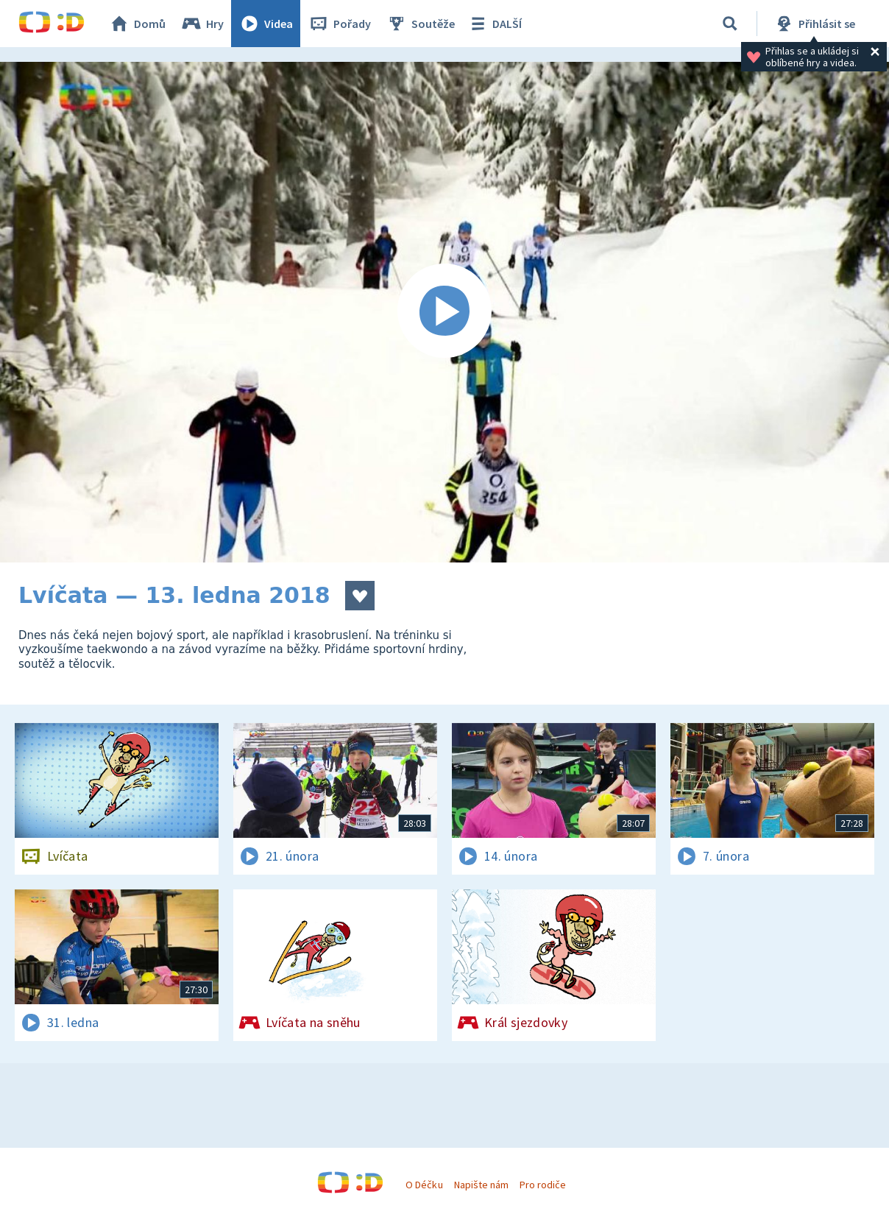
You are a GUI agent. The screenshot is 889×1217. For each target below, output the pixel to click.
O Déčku (423, 1184)
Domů (137, 24)
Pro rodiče (543, 1184)
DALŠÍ (494, 24)
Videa (265, 24)
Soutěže (420, 24)
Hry (202, 24)
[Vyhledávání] (730, 23)
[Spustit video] (444, 312)
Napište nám (481, 1184)
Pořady (339, 24)
